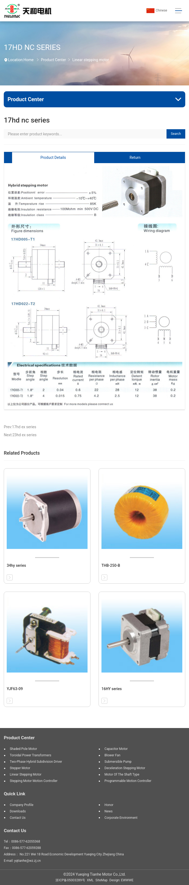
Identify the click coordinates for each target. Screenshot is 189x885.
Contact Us (15, 830)
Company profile (21, 805)
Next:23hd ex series (20, 435)
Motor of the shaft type (121, 774)
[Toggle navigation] (178, 10)
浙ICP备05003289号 (70, 880)
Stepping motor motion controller (33, 781)
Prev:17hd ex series (20, 427)
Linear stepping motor (90, 60)
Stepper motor (20, 768)
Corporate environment (120, 818)
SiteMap (102, 880)
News (108, 811)
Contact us (17, 818)
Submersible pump (117, 762)
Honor (108, 805)
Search (176, 134)
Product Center (53, 60)
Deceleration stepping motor (124, 768)
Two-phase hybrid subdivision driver (36, 762)
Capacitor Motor (116, 749)
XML (90, 880)
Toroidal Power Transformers (30, 755)
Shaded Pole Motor (23, 749)
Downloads (18, 811)
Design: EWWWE (121, 880)
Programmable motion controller (127, 781)
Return (135, 157)
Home (29, 60)
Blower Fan (112, 755)
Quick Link (14, 793)
